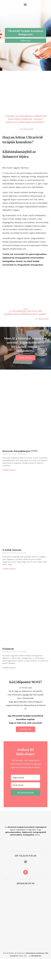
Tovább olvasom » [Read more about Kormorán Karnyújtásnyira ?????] (9, 470)
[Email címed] (25, 785)
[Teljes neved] (25, 777)
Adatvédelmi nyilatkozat (35, 953)
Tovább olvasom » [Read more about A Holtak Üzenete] (9, 569)
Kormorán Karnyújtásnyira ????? (20, 451)
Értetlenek (8, 649)
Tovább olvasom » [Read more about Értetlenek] (9, 668)
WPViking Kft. (36, 956)
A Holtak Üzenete (11, 550)
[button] (25, 5)
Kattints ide (25, 729)
